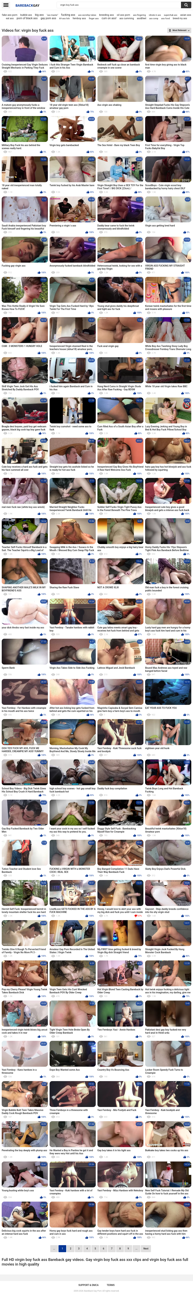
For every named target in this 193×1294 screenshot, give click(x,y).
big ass (39, 14)
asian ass (185, 14)
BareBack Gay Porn (93, 1291)
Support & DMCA (88, 1285)
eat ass (10, 18)
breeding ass (106, 14)
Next (145, 1248)
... (137, 1248)
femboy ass (79, 18)
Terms (111, 1285)
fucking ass (68, 14)
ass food (165, 18)
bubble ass (26, 15)
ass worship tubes (87, 15)
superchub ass (170, 15)
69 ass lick (64, 18)
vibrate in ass (155, 15)
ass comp (153, 18)
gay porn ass (48, 18)
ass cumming (126, 18)
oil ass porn (123, 14)
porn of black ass (27, 18)
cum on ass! (109, 18)
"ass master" (52, 15)
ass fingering (139, 15)
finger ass (94, 18)
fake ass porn (9, 14)
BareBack (27, 5)
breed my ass (180, 18)
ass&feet (141, 18)
